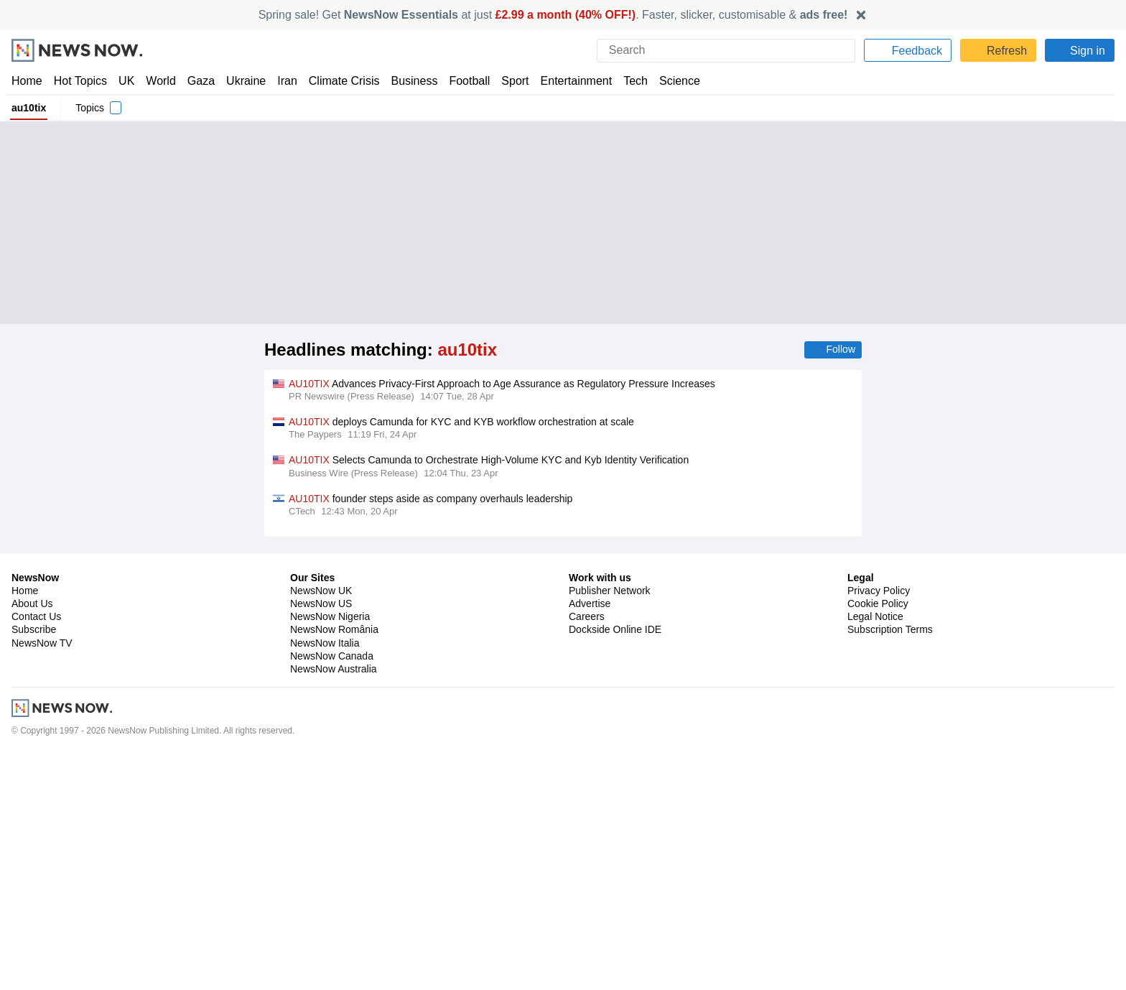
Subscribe (34, 865)
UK (126, 81)
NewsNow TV (41, 878)
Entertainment (568, 81)
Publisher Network (610, 826)
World (160, 81)
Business (407, 81)
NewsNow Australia (334, 904)
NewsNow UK (320, 826)
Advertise (591, 839)
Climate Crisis (337, 81)
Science (669, 81)
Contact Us (36, 853)
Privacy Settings (884, 878)
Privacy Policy (878, 826)
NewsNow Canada (331, 891)
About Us (32, 839)
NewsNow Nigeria (329, 853)
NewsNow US (320, 839)
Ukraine (241, 81)
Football (462, 81)
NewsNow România (334, 865)
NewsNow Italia (324, 878)
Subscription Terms (891, 865)
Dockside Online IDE (613, 865)
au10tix (28, 108)
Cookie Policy (877, 839)
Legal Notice (875, 853)
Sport (508, 81)
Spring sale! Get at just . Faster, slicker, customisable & (553, 15)
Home (26, 81)
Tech (626, 81)
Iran (280, 81)
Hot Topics (80, 81)
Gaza (198, 81)
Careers (587, 853)
